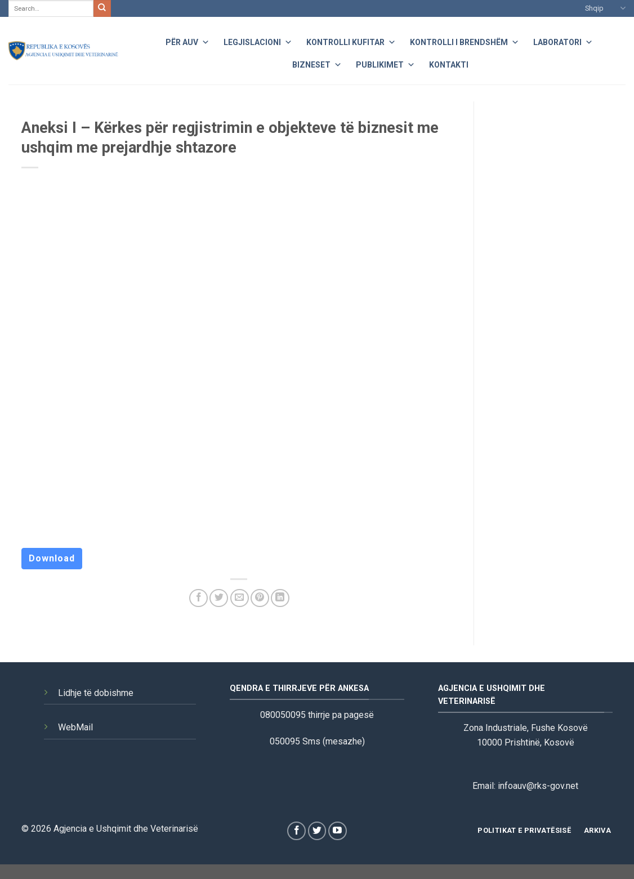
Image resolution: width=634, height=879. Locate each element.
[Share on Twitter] (218, 598)
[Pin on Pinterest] (260, 598)
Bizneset (317, 63)
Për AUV (187, 41)
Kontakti (448, 64)
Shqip (605, 8)
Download (52, 558)
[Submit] (101, 8)
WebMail (75, 727)
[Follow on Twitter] (317, 831)
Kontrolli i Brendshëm (464, 41)
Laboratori (563, 41)
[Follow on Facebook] (296, 831)
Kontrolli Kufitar (351, 41)
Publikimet (385, 63)
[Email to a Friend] (239, 598)
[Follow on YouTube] (337, 831)
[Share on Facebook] (198, 598)
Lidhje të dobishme (95, 693)
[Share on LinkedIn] (280, 598)
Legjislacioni (258, 41)
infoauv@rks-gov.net (538, 785)
